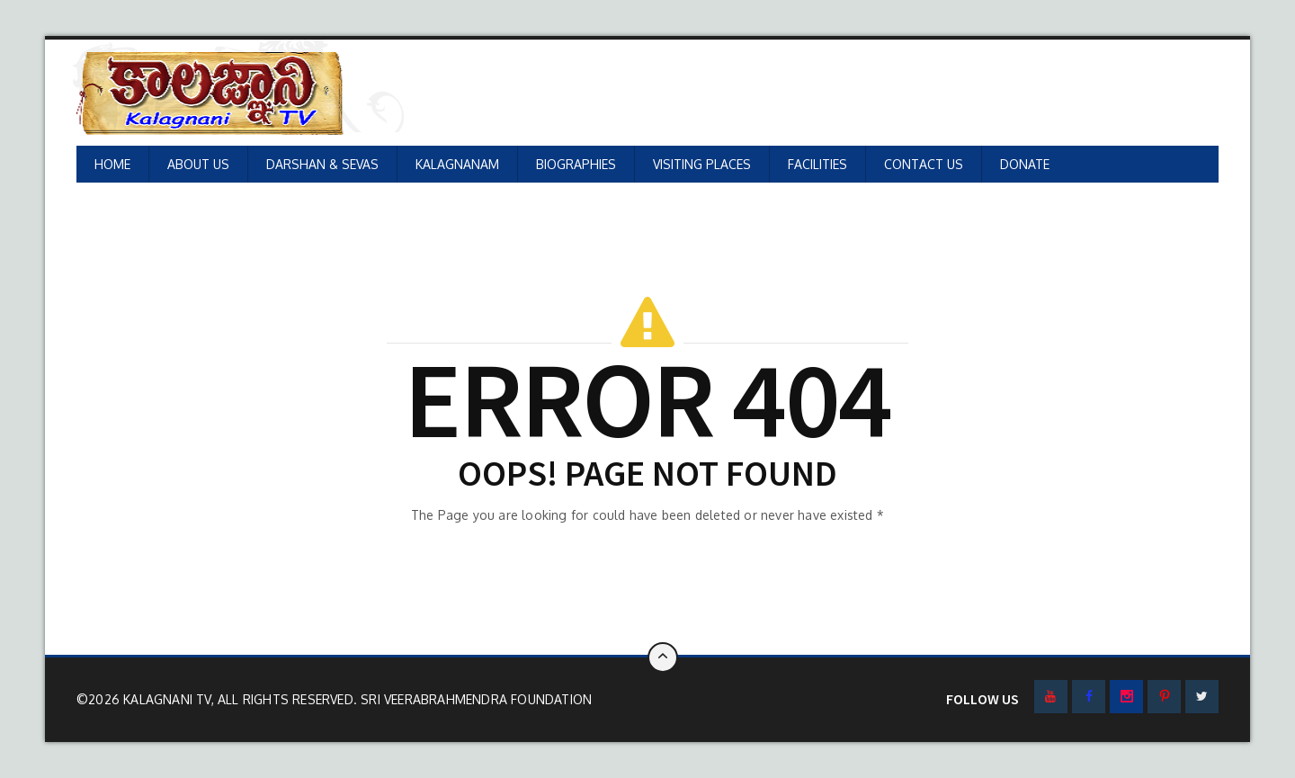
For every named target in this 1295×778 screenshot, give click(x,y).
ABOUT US (198, 164)
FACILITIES (817, 164)
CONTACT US (923, 164)
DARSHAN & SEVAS (322, 164)
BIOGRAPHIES (576, 164)
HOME (112, 164)
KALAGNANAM (457, 164)
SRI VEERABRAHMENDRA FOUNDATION (476, 699)
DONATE (1024, 164)
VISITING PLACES (702, 164)
